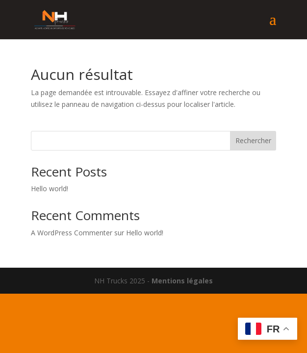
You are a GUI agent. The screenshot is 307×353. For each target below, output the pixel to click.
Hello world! (49, 188)
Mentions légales (182, 280)
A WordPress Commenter (71, 232)
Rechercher (253, 140)
